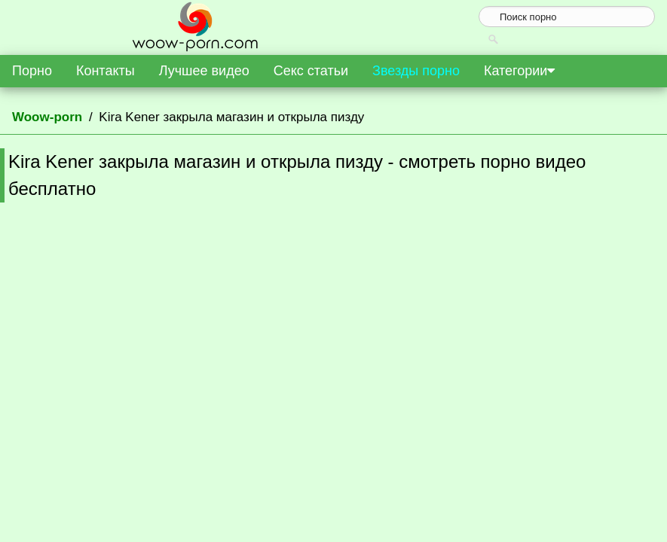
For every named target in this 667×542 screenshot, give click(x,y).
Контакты (105, 70)
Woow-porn (47, 117)
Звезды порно (416, 70)
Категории (519, 70)
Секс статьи (311, 70)
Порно (32, 70)
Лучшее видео (204, 70)
